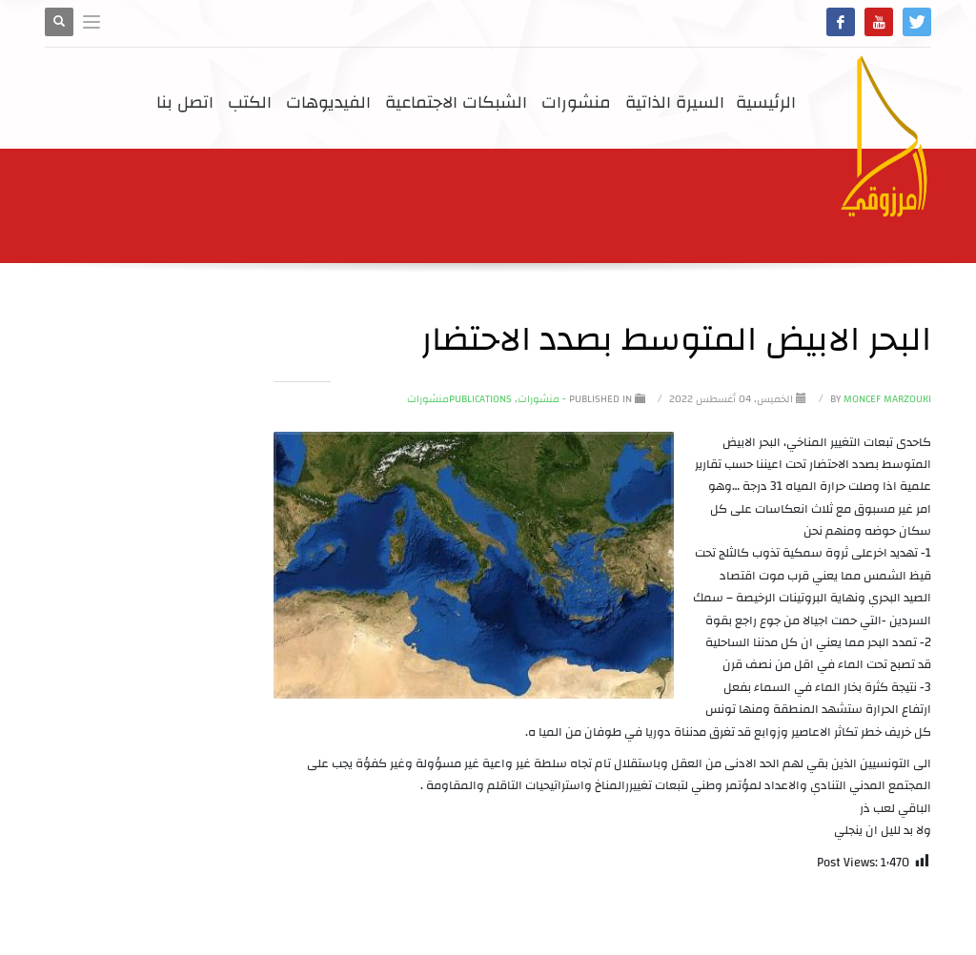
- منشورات (542, 399)
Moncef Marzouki (879, 399)
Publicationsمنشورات (459, 399)
